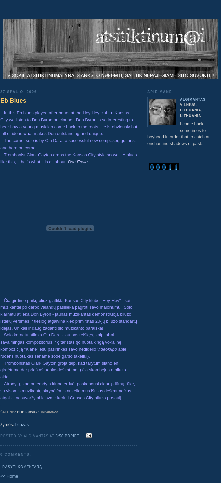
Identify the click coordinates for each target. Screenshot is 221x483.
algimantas (193, 99)
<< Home (9, 476)
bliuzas (22, 424)
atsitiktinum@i (110, 76)
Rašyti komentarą (22, 467)
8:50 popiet (67, 436)
